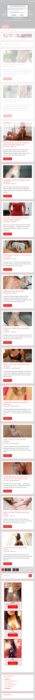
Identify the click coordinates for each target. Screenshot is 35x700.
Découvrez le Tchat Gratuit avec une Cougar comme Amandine (16, 219)
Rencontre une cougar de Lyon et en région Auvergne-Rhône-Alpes (16, 144)
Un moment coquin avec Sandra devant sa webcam (16, 181)
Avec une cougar (9, 682)
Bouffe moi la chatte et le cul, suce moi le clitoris (17, 256)
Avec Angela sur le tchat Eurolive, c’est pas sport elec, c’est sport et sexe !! (17, 478)
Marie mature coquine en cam (13, 291)
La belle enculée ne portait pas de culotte (15, 549)
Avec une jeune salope (10, 684)
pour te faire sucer (9, 686)
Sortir (22, 15)
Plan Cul (14, 146)
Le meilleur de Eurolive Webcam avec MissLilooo (16, 403)
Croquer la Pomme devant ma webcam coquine (16, 329)
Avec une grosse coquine (11, 681)
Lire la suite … (7, 158)
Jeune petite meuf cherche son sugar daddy (16, 513)
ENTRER (13, 15)
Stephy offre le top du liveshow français (14, 441)
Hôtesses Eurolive (16, 368)
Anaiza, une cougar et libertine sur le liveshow (16, 365)
